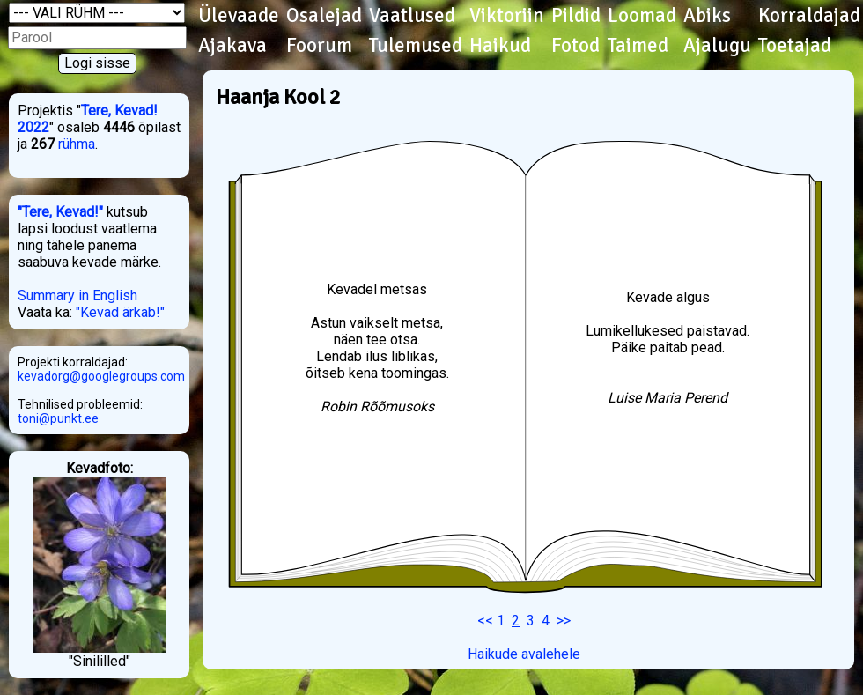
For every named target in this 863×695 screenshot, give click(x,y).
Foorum (319, 45)
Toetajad (794, 45)
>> (564, 620)
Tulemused (415, 45)
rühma (76, 144)
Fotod (575, 45)
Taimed (638, 45)
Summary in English (77, 295)
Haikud (500, 45)
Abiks (707, 16)
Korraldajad (809, 16)
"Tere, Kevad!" (60, 211)
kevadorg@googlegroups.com (101, 376)
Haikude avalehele (524, 654)
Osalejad (324, 16)
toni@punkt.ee (58, 418)
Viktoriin (506, 16)
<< (485, 620)
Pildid (576, 16)
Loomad (642, 16)
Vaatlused (412, 16)
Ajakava (232, 45)
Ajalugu (717, 45)
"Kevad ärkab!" (120, 312)
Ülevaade (238, 16)
